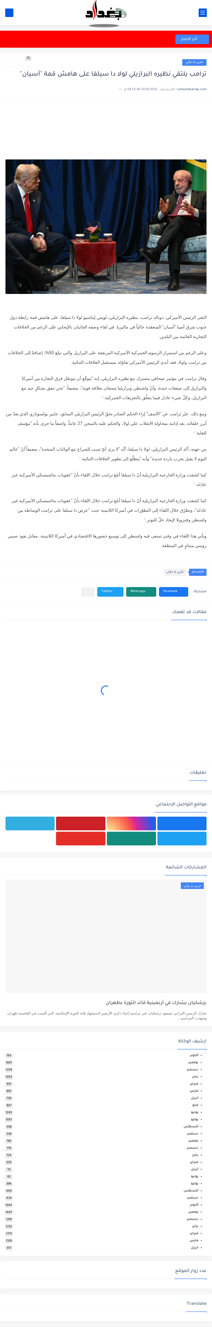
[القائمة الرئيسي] (203, 12)
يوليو (194, 1120)
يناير (195, 1077)
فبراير (194, 1084)
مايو (195, 1105)
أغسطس (191, 1127)
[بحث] (9, 12)
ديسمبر (192, 1070)
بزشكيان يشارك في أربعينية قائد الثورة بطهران (156, 1003)
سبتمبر (192, 1134)
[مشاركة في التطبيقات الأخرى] (88, 592)
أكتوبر (194, 1055)
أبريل (194, 1098)
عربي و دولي (194, 62)
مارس (194, 1091)
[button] (173, 592)
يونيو (194, 1112)
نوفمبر (193, 1063)
